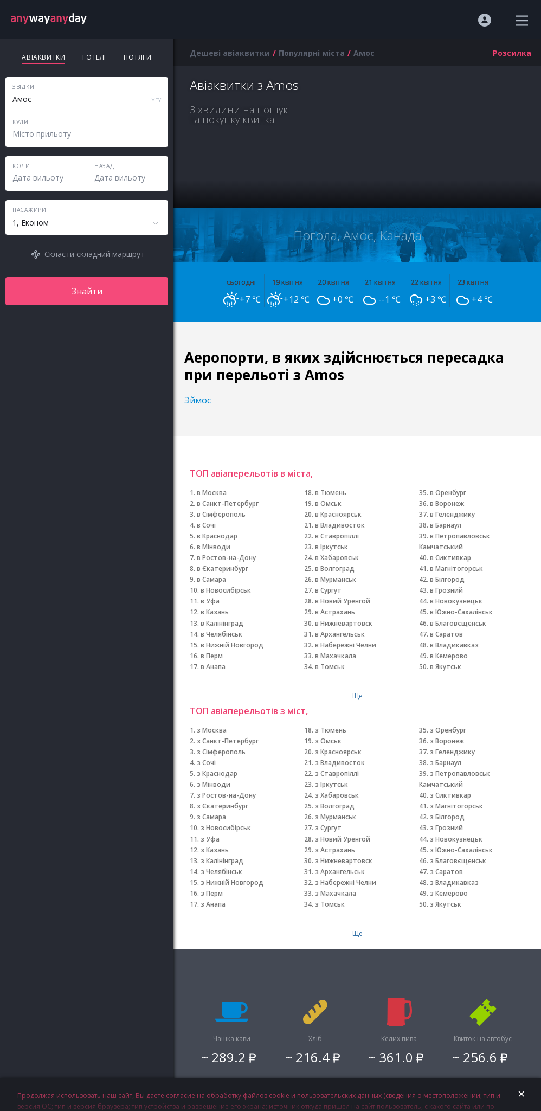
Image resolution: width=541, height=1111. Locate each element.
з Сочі (206, 762)
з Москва (212, 730)
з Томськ (330, 904)
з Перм (212, 893)
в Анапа (213, 666)
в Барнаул (445, 525)
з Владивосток (340, 762)
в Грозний (446, 590)
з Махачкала (335, 893)
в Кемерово (449, 655)
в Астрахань (335, 611)
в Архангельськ (340, 634)
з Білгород (447, 816)
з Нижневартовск (343, 860)
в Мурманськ (335, 579)
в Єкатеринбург (222, 568)
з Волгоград (335, 806)
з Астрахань (335, 850)
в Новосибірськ (226, 590)
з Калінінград (222, 860)
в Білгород (447, 579)
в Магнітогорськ (456, 568)
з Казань (215, 850)
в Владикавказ (454, 645)
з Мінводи (213, 784)
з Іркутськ (331, 784)
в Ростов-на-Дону (226, 557)
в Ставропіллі (337, 536)
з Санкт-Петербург (228, 741)
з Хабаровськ (337, 795)
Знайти (87, 291)
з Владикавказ (454, 882)
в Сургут (328, 590)
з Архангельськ (340, 871)
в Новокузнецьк (456, 601)
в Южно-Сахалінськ (461, 611)
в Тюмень (330, 492)
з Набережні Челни (345, 882)
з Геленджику (452, 751)
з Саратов (446, 871)
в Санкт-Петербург (228, 503)
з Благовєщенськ (458, 860)
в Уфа (210, 601)
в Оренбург (448, 492)
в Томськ (330, 666)
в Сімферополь (221, 514)
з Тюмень (330, 730)
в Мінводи (213, 546)
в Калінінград (222, 623)
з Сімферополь (221, 751)
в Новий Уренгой (342, 601)
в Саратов (446, 634)
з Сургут (328, 827)
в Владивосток (340, 525)
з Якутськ (445, 904)
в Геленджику (452, 514)
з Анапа (213, 904)
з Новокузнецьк (456, 839)
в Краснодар (217, 536)
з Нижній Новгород (232, 882)
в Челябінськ (221, 634)
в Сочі (206, 525)
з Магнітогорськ (456, 806)
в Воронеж (447, 503)
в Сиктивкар (450, 557)
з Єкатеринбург (222, 806)
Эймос (197, 400)
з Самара (211, 816)
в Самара (211, 579)
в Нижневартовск (343, 623)
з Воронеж (447, 741)
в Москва (212, 492)
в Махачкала (335, 655)
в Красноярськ (338, 514)
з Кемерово (449, 893)
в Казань (215, 611)
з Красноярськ (338, 751)
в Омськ (328, 503)
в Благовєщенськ (458, 623)
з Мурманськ (335, 816)
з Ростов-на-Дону (226, 795)
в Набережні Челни (345, 645)
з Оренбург (448, 730)
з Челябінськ (221, 871)
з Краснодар (217, 773)
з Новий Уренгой (342, 839)
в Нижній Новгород (232, 645)
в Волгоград (335, 568)
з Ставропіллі (337, 773)
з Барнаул (445, 762)
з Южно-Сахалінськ (461, 850)
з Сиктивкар (450, 795)
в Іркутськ (331, 546)
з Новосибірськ (226, 827)
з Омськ (328, 741)
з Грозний (446, 827)
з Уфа (210, 839)
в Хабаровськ (337, 557)
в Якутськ (445, 666)
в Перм (212, 655)
